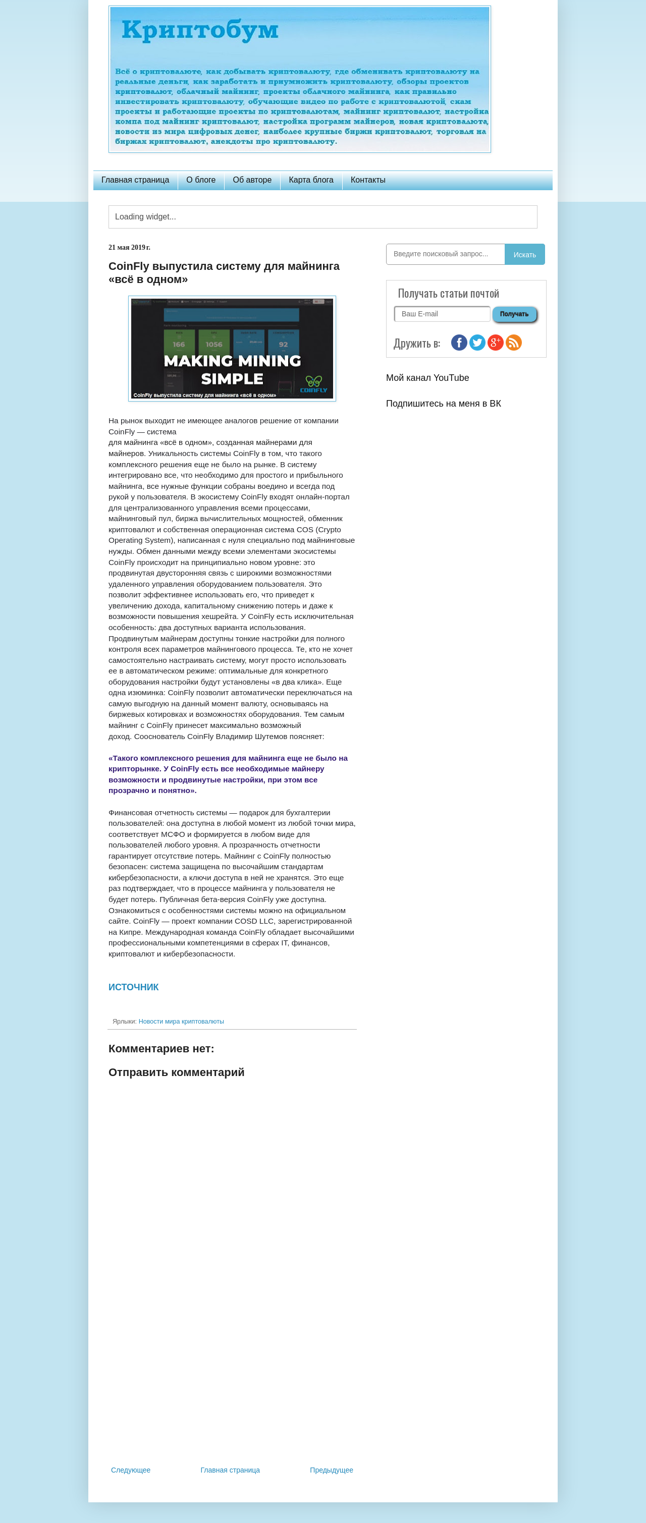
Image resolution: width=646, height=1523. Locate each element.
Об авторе (252, 180)
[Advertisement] (232, 1380)
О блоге (201, 180)
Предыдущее (331, 1470)
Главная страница (135, 180)
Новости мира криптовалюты (181, 1021)
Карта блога (311, 180)
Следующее (130, 1470)
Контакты (368, 180)
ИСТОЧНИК (134, 987)
